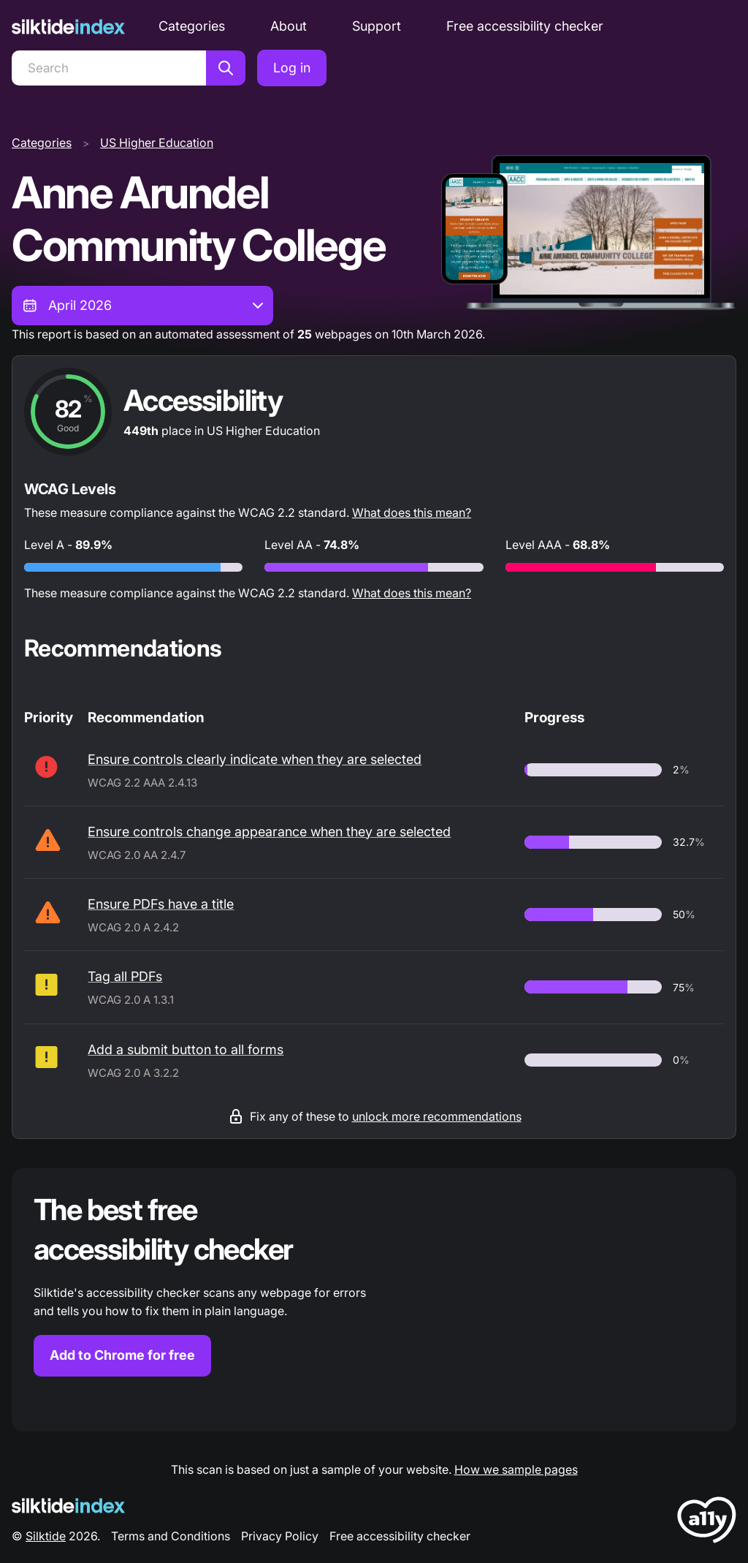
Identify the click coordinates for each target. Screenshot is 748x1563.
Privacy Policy (279, 1536)
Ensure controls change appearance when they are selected (269, 831)
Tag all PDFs (125, 976)
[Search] (109, 68)
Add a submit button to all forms (185, 1049)
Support (376, 26)
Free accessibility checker (524, 26)
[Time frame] (142, 305)
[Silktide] (68, 26)
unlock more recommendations (437, 1116)
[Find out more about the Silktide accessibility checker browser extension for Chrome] (374, 1299)
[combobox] (142, 305)
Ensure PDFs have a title (161, 904)
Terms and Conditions (170, 1536)
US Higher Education (156, 142)
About (288, 26)
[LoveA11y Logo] (706, 1522)
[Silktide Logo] (68, 1505)
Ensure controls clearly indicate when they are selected (254, 759)
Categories (192, 26)
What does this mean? (411, 512)
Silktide (46, 1536)
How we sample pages (516, 1469)
